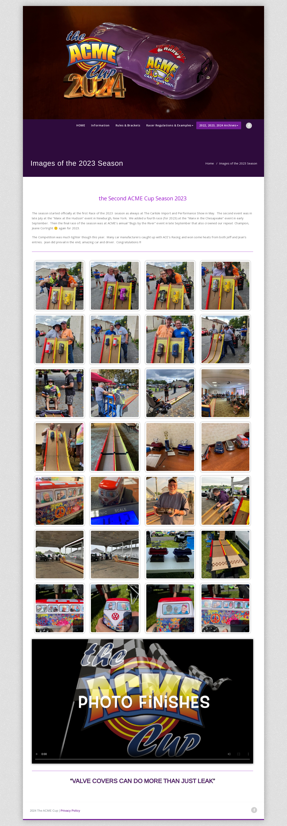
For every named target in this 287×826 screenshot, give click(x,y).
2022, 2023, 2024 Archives (218, 125)
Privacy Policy (70, 810)
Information (100, 125)
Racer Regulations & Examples (169, 125)
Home (209, 163)
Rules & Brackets (128, 125)
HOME (80, 125)
